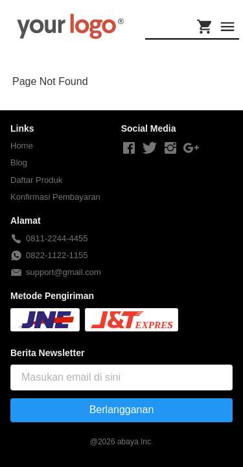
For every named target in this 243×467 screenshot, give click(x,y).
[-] (129, 148)
